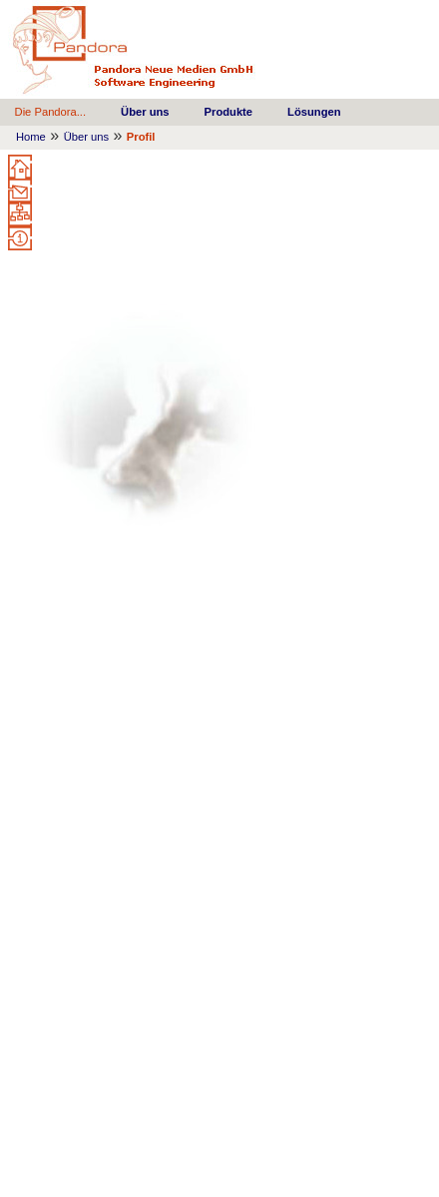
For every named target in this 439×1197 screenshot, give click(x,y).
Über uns (145, 112)
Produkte (229, 112)
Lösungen (313, 112)
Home (31, 137)
